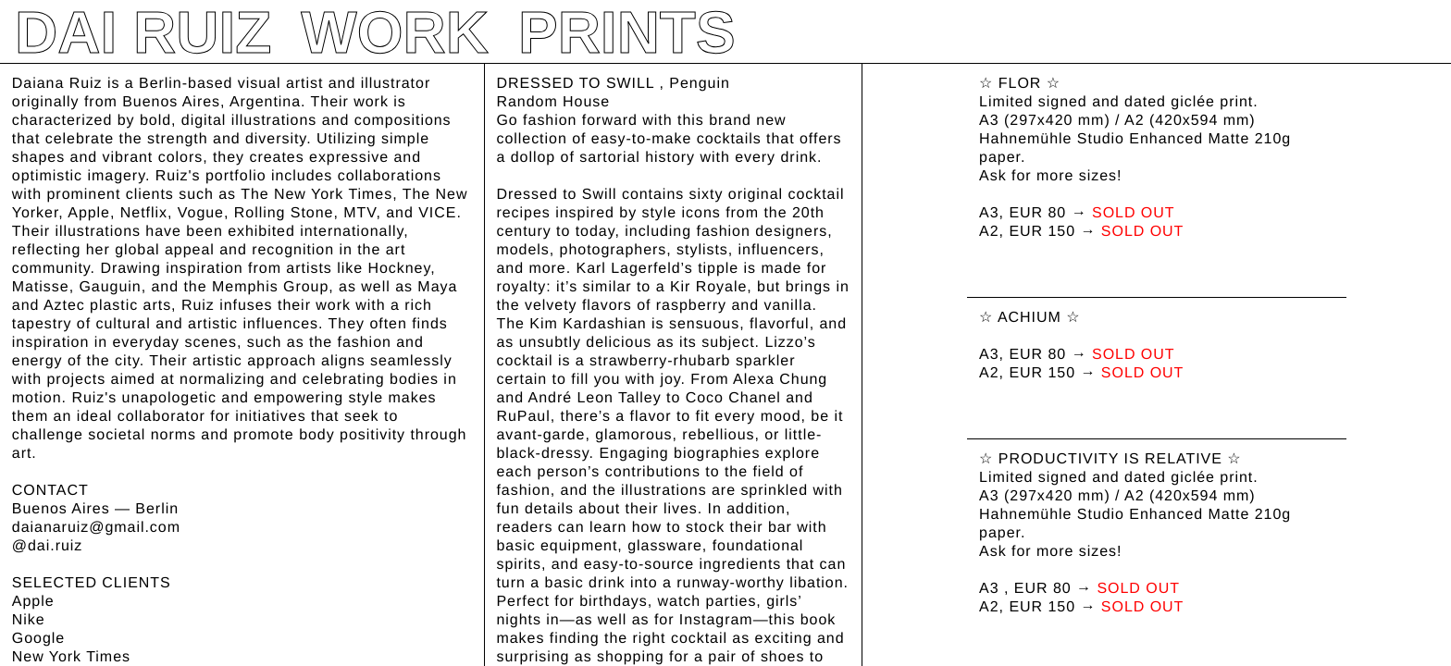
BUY (515, 583)
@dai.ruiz (47, 546)
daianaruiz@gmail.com (96, 528)
